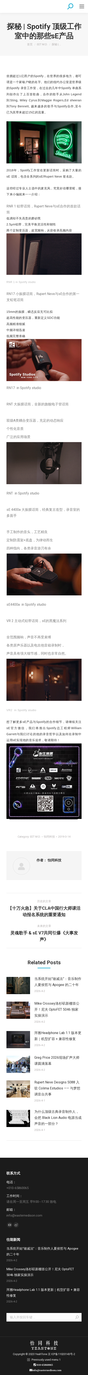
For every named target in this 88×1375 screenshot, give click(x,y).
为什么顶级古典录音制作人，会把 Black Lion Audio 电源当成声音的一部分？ (58, 1118)
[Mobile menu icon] (82, 6)
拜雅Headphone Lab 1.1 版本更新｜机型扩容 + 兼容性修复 (57, 1036)
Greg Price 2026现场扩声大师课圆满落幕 (56, 1061)
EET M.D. (35, 836)
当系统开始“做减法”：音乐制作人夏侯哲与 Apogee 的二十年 (57, 982)
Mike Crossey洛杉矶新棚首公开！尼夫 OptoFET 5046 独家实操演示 (56, 1009)
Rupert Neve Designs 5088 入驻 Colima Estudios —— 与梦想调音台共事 (57, 1088)
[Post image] (18, 985)
